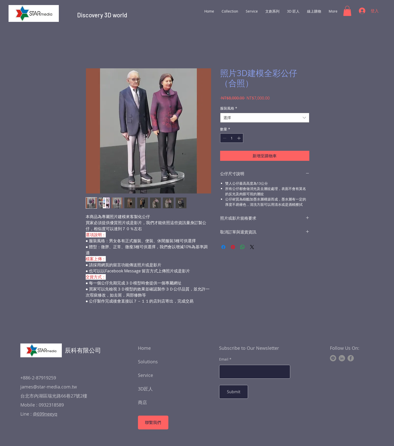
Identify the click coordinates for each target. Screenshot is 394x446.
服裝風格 (228, 108)
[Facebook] (351, 358)
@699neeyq (45, 414)
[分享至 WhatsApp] (242, 247)
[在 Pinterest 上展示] (233, 247)
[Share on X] (252, 247)
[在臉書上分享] (223, 247)
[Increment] (239, 138)
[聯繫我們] (153, 422)
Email (223, 359)
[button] (347, 11)
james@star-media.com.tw (48, 387)
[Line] (333, 358)
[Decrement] (224, 138)
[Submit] (233, 392)
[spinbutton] (231, 138)
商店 (142, 402)
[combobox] (264, 118)
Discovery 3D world (102, 15)
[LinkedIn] (342, 358)
